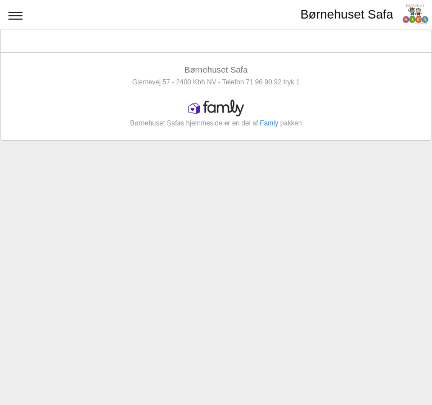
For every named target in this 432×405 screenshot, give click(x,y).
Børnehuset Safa (346, 14)
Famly (269, 123)
